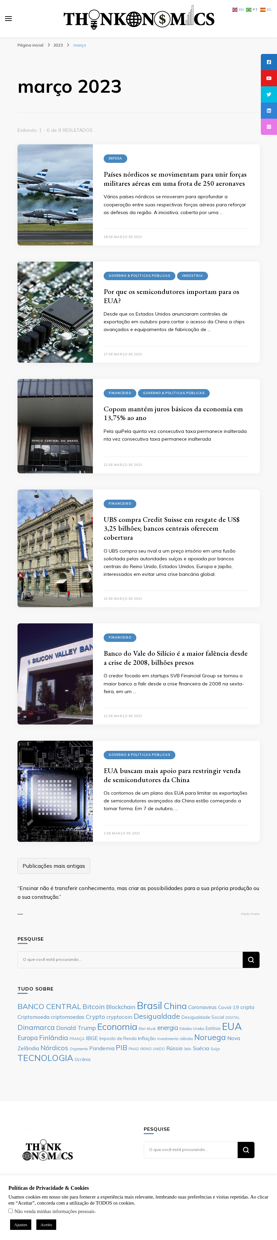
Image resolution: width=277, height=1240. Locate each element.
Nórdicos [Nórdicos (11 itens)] (54, 1047)
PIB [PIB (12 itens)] (121, 1047)
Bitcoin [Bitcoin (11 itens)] (93, 1006)
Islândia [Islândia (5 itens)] (186, 1038)
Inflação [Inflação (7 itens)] (147, 1038)
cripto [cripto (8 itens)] (247, 1007)
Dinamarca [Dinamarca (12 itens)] (36, 1027)
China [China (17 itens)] (175, 1005)
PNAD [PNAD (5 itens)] (134, 1048)
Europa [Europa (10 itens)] (28, 1038)
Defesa (115, 158)
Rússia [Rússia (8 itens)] (174, 1048)
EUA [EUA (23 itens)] (232, 1026)
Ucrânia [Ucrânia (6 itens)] (83, 1059)
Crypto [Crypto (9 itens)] (95, 1016)
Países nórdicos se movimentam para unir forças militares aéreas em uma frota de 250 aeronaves (175, 179)
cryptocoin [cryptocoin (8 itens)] (119, 1016)
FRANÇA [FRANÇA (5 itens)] (76, 1038)
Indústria (192, 275)
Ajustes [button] (20, 1224)
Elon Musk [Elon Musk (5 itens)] (147, 1028)
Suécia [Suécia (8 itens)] (201, 1048)
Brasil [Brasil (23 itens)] (149, 1005)
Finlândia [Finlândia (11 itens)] (53, 1037)
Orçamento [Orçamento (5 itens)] (79, 1048)
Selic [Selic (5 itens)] (188, 1048)
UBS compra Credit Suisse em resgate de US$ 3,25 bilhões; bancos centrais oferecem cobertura (172, 528)
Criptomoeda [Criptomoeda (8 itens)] (33, 1016)
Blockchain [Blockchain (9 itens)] (120, 1006)
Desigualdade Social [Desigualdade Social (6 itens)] (202, 1017)
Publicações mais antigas (54, 865)
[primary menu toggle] (8, 18)
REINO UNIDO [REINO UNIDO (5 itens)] (152, 1048)
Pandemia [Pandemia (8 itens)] (101, 1048)
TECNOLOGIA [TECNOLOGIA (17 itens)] (45, 1057)
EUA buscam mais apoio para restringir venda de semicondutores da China (172, 775)
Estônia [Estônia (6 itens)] (213, 1028)
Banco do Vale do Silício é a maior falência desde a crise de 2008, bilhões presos (176, 658)
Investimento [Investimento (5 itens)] (167, 1038)
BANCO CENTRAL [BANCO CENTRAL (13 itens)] (49, 1006)
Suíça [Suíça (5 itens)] (215, 1048)
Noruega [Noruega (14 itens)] (210, 1037)
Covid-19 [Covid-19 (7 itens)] (228, 1007)
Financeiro (120, 393)
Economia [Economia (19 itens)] (117, 1026)
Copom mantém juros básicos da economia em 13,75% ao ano (173, 413)
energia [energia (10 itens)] (167, 1028)
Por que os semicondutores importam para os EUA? (171, 296)
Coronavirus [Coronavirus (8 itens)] (202, 1007)
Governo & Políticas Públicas (139, 275)
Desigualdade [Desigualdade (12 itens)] (157, 1016)
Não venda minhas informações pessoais (54, 1211)
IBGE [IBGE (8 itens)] (92, 1038)
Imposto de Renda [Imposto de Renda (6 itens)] (118, 1038)
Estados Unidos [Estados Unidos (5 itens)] (191, 1028)
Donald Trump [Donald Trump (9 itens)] (76, 1027)
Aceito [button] (46, 1224)
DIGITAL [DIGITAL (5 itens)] (233, 1017)
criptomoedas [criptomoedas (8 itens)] (67, 1016)
